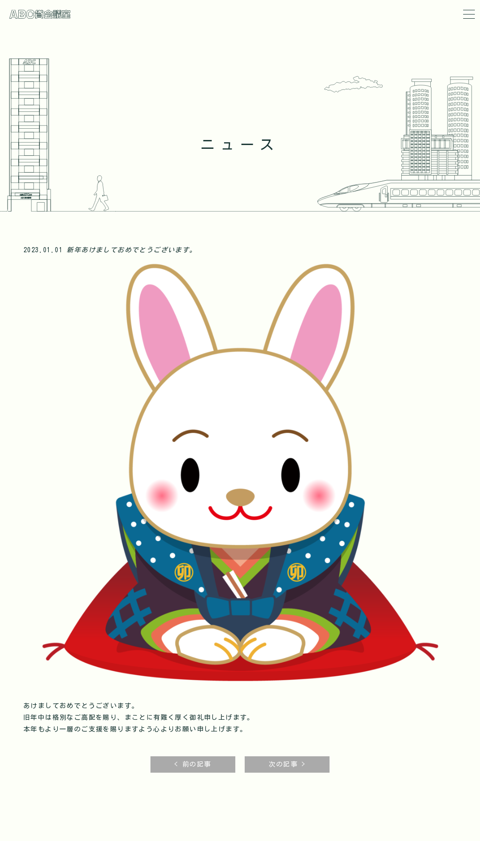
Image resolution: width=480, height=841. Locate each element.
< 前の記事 (192, 764)
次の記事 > (287, 764)
